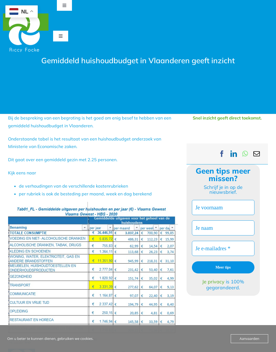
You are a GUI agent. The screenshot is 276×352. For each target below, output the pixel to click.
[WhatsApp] (245, 154)
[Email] (257, 154)
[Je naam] (223, 227)
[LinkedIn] (234, 154)
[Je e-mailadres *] (223, 248)
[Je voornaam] (223, 207)
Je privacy (214, 282)
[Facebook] (222, 154)
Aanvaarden (249, 338)
